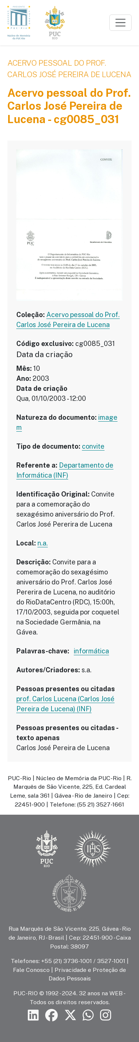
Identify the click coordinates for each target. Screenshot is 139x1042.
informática (91, 651)
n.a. (42, 543)
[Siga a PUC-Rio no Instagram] (105, 1015)
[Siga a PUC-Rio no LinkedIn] (33, 1015)
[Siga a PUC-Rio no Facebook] (51, 1015)
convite (93, 446)
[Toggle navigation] (120, 22)
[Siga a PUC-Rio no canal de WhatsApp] (88, 1015)
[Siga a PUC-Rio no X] (70, 1015)
